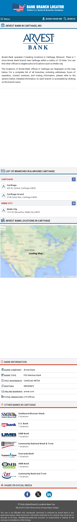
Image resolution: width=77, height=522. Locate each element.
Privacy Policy (46, 508)
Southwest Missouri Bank (31, 413)
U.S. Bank (23, 423)
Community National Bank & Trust (35, 443)
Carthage (12, 185)
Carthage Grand (15, 194)
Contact (56, 508)
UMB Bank (23, 433)
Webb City (12, 209)
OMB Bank (23, 463)
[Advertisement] (38, 127)
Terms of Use (35, 508)
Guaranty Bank (26, 453)
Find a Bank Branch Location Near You (37, 504)
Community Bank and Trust (32, 473)
